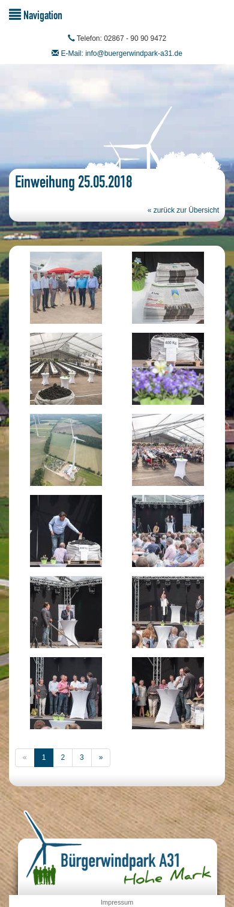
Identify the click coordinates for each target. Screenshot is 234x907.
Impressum (117, 902)
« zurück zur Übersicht (183, 210)
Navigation (35, 15)
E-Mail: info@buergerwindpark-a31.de (121, 53)
